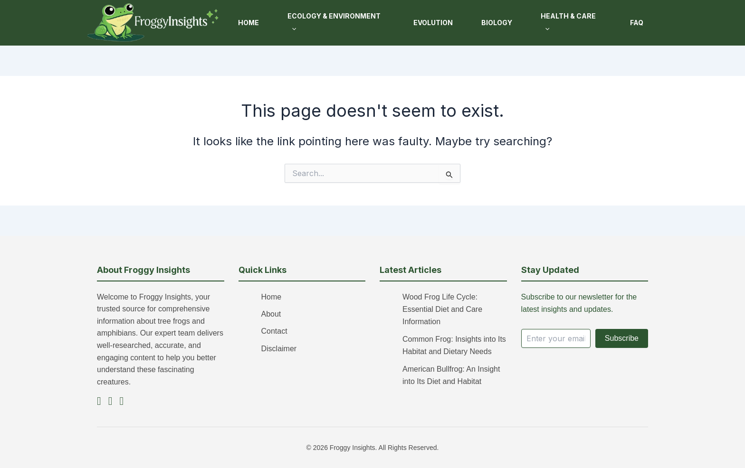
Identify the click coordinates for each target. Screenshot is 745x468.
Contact (274, 331)
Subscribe (622, 338)
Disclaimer (279, 349)
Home (248, 23)
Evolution (433, 23)
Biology (496, 23)
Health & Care (568, 22)
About (271, 314)
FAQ (636, 23)
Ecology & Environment (334, 22)
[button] (291, 29)
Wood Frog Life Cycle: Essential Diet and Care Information (442, 309)
